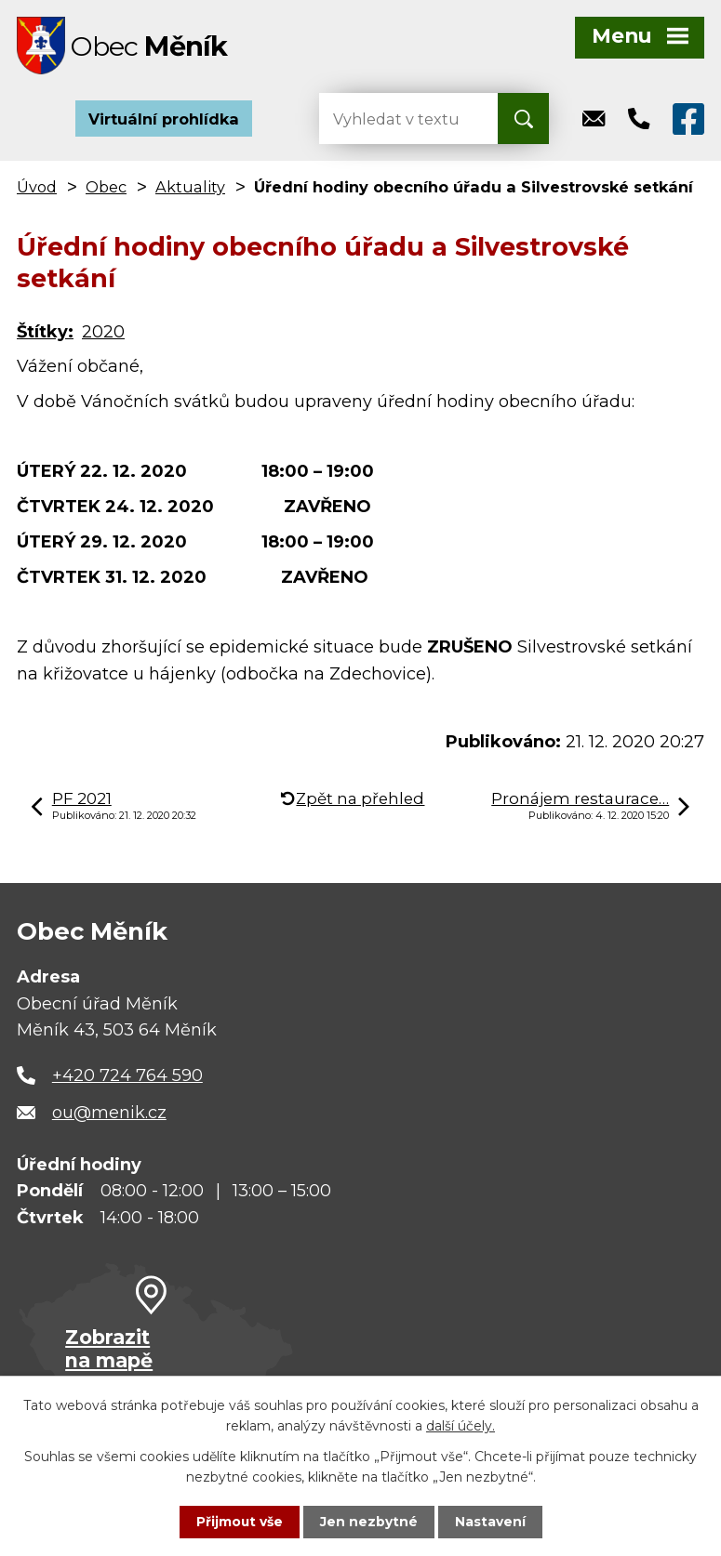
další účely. (460, 1426)
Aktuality (190, 189)
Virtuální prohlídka (163, 121)
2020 (103, 334)
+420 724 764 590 (127, 1078)
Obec (106, 189)
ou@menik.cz (109, 1114)
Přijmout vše (239, 1521)
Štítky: (45, 334)
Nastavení (490, 1521)
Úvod (37, 189)
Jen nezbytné (369, 1521)
